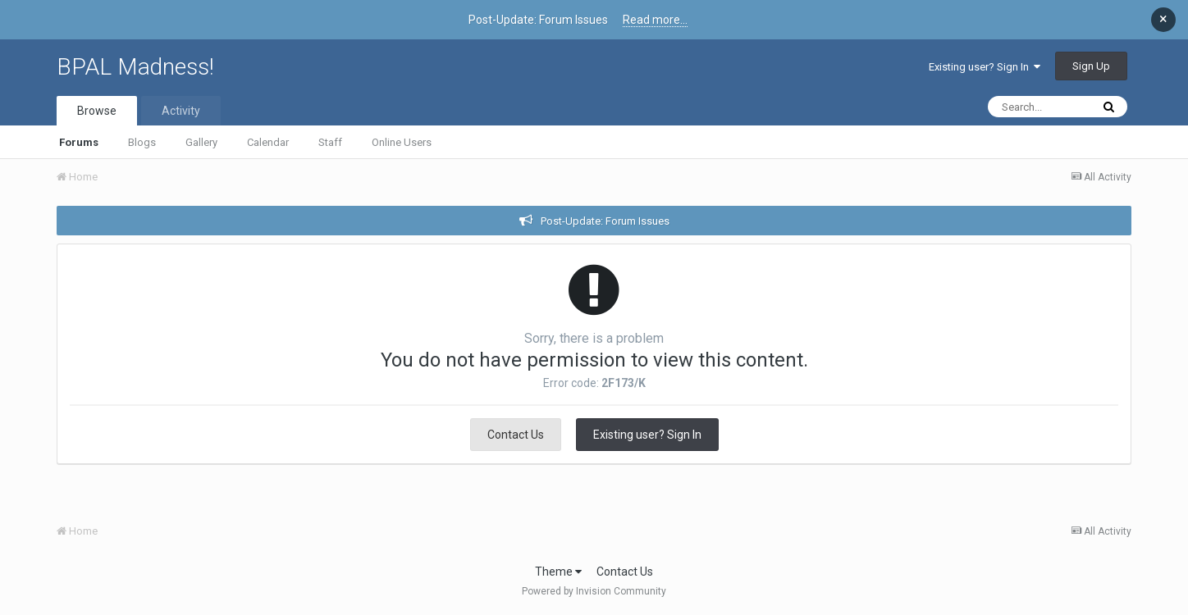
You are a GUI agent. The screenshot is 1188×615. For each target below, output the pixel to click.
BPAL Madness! (135, 66)
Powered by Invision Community (594, 591)
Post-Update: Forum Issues (605, 221)
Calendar (268, 142)
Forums (78, 142)
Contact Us (515, 434)
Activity (181, 110)
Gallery (201, 142)
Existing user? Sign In (984, 67)
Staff (330, 142)
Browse (97, 110)
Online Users (402, 142)
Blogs (142, 142)
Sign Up (1091, 66)
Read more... (655, 19)
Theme (558, 571)
